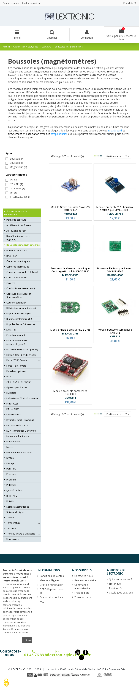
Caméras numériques (18, 261)
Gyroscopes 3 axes (16, 387)
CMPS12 (115, 336)
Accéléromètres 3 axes (18, 225)
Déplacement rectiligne (18, 313)
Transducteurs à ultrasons (20, 533)
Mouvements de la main (19, 452)
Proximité (11, 479)
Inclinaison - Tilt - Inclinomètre (22, 398)
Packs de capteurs (16, 219)
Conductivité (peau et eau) (20, 288)
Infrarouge (12, 403)
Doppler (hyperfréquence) (20, 324)
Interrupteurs (13, 414)
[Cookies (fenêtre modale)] (6, 683)
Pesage (10, 463)
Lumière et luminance (17, 436)
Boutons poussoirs (16, 250)
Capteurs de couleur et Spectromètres (18, 295)
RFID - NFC (11, 495)
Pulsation (11, 484)
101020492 (70, 213)
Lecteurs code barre (17, 425)
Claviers (10, 283)
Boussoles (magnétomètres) (23, 244)
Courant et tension (16, 302)
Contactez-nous (10, 653)
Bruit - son (11, 255)
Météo (9, 447)
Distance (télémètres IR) (19, 318)
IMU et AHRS (13, 409)
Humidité (11, 392)
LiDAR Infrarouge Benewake (21, 430)
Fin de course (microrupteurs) (22, 349)
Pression (11, 474)
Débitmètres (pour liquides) (21, 308)
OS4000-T (70, 398)
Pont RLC (11, 468)
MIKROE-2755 (70, 333)
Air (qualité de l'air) (16, 230)
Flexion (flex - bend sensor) (21, 354)
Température (13, 522)
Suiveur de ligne (15, 512)
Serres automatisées (17, 506)
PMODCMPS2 (115, 213)
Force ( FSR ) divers (16, 365)
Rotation (10, 501)
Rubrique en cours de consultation (16, 213)
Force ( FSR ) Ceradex (17, 360)
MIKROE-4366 (115, 275)
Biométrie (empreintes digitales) (18, 237)
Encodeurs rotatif (15, 335)
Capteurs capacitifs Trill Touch (22, 272)
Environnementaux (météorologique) (16, 342)
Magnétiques (13, 441)
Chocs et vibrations (16, 277)
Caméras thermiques (17, 266)
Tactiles (10, 517)
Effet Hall (11, 329)
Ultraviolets (12, 539)
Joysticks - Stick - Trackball (20, 419)
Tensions (11, 528)
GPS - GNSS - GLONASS (18, 382)
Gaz (8, 376)
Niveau (10, 457)
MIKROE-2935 (70, 275)
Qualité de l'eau (14, 490)
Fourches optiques (16, 371)
